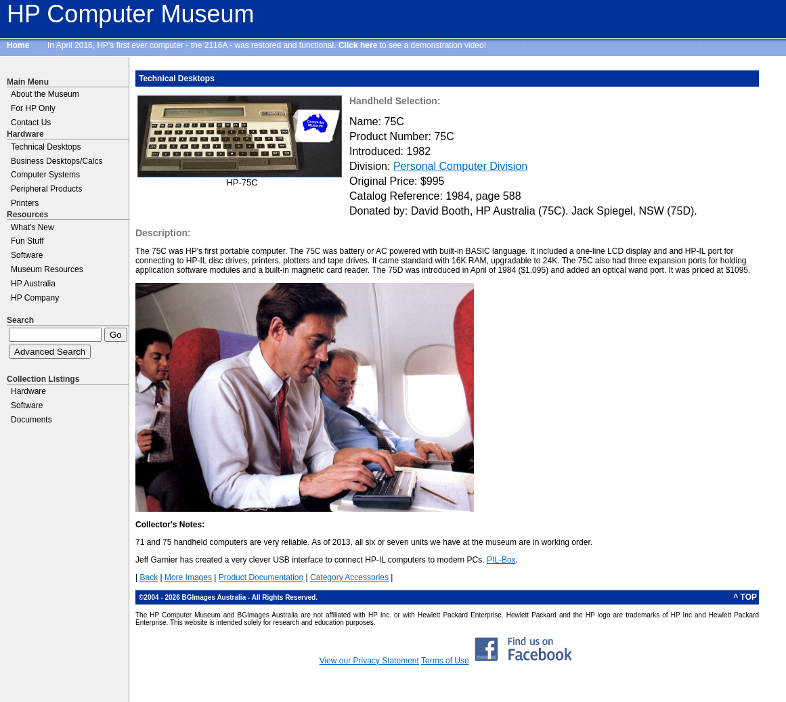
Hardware (28, 391)
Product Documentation (261, 577)
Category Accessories (349, 577)
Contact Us (31, 122)
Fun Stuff (27, 241)
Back (148, 577)
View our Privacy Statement (369, 660)
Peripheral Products (46, 189)
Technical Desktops (46, 147)
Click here (358, 45)
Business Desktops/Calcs (56, 161)
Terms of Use (445, 660)
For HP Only (33, 108)
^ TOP (745, 597)
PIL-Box (501, 560)
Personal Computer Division (460, 166)
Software (27, 255)
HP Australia (33, 283)
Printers (25, 203)
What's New (32, 227)
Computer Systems (45, 174)
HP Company (35, 298)
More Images (188, 577)
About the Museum (45, 94)
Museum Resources (47, 269)
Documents (31, 419)
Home (18, 45)
